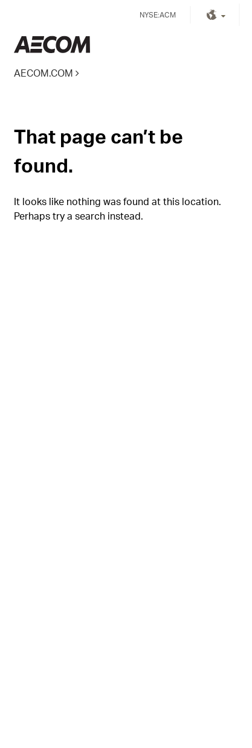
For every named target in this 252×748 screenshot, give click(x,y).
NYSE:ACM (158, 14)
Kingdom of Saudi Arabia (52, 44)
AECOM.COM (43, 72)
